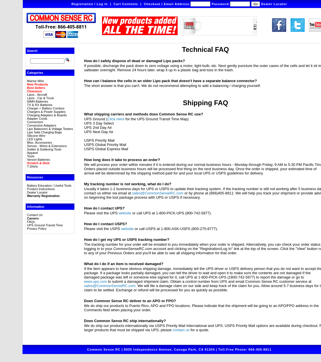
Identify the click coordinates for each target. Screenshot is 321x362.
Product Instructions (41, 189)
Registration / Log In (90, 4)
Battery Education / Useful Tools (49, 185)
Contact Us (34, 215)
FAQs (31, 221)
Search (32, 50)
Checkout (152, 4)
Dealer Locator (274, 4)
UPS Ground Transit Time (45, 225)
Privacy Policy (36, 228)
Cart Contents (125, 4)
